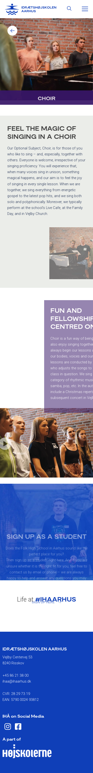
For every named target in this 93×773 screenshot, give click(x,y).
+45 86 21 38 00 (15, 675)
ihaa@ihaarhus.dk (16, 681)
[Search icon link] (69, 9)
